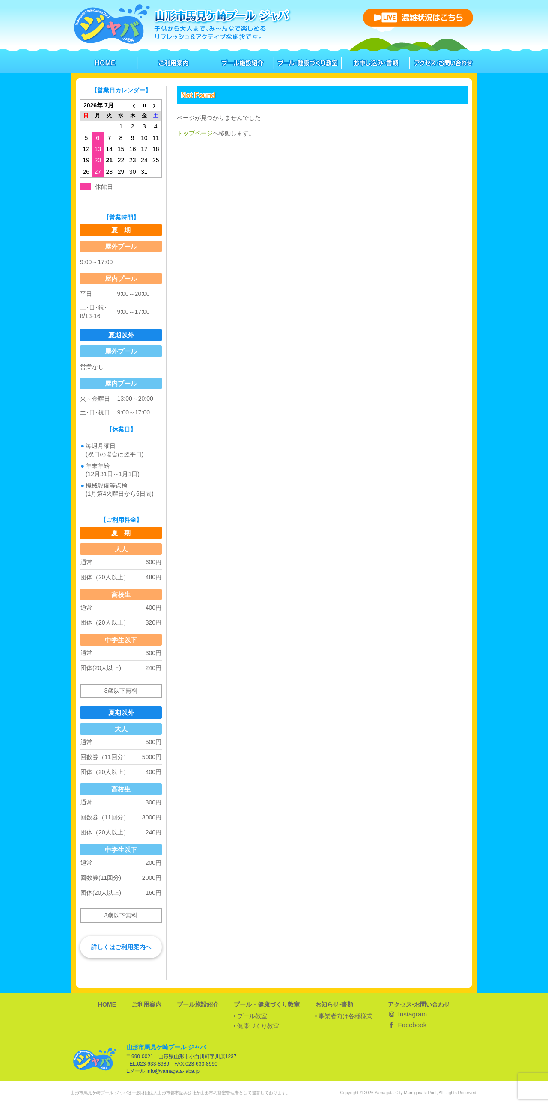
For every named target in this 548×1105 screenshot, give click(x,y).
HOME (107, 1004)
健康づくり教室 (258, 1025)
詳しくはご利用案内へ (121, 947)
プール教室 (252, 1016)
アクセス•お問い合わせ (419, 1004)
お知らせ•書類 (334, 1004)
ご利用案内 (146, 1004)
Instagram (407, 1014)
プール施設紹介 (198, 1004)
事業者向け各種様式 (345, 1016)
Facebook (407, 1024)
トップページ (195, 133)
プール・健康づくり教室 (267, 1004)
